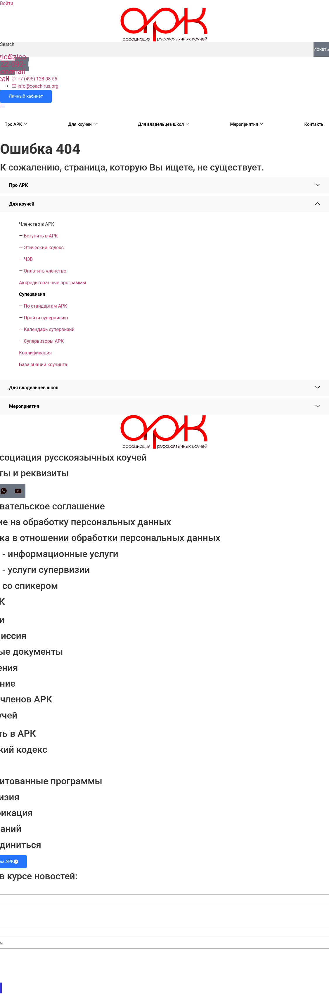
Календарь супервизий (49, 329)
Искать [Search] (321, 49)
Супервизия (32, 294)
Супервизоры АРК (44, 341)
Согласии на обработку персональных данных (273, 976)
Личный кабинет (26, 96)
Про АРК (15, 124)
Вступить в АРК (41, 236)
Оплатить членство (45, 271)
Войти (6, 3)
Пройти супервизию (46, 317)
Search (7, 44)
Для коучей (82, 124)
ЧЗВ (28, 259)
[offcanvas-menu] (2, 106)
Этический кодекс (43, 247)
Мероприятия (246, 124)
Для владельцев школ (163, 124)
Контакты (314, 124)
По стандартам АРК (45, 306)
